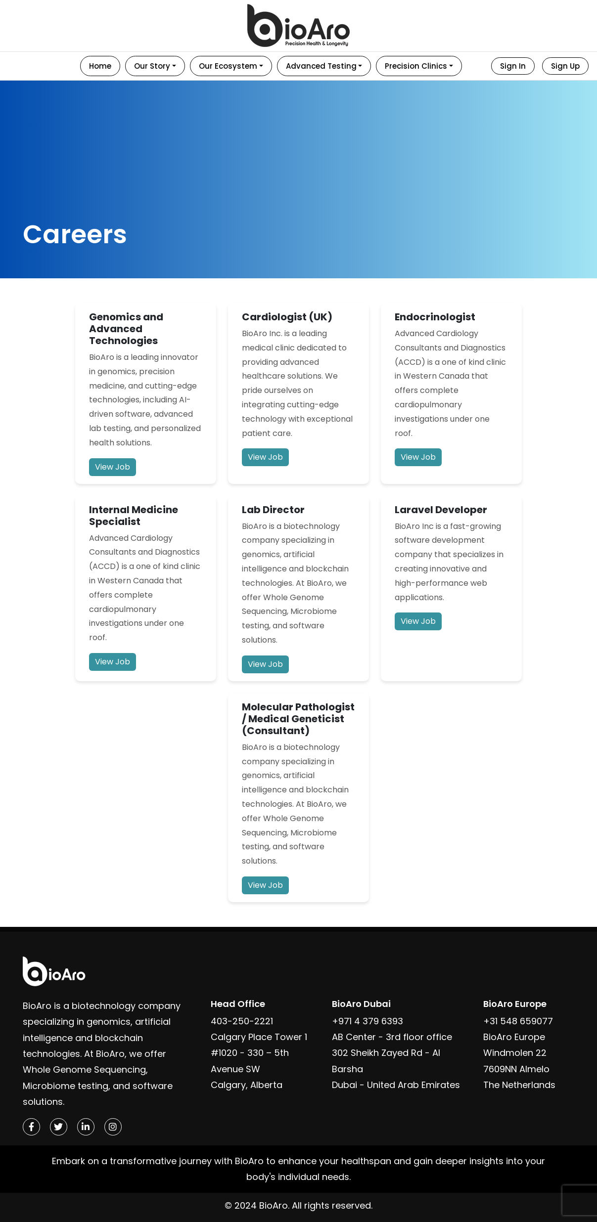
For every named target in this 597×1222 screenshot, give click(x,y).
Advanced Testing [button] (321, 66)
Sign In (513, 66)
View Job (112, 467)
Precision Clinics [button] (416, 66)
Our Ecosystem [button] (228, 66)
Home (100, 66)
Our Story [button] (152, 66)
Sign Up (565, 66)
